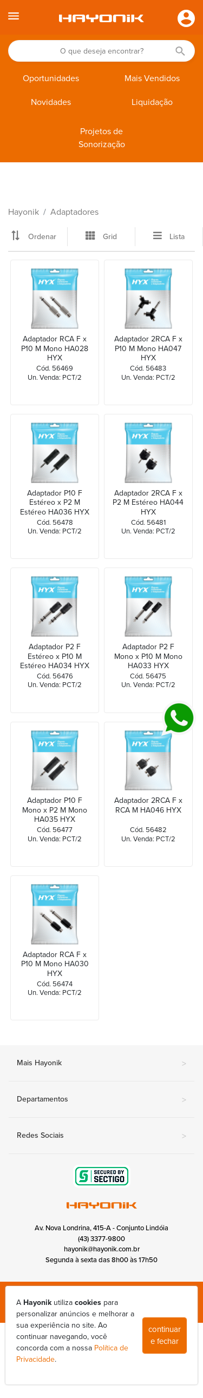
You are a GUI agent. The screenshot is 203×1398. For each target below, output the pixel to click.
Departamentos (101, 1099)
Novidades (51, 102)
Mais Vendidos (152, 78)
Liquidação (152, 102)
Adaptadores (74, 212)
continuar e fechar (164, 1335)
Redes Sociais (101, 1136)
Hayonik (23, 212)
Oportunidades (51, 78)
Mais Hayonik (101, 1063)
